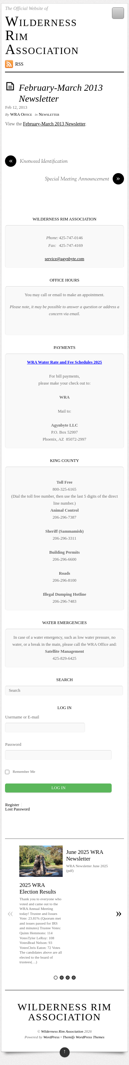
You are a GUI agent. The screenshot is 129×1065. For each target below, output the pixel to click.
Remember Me (24, 771)
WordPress (51, 1037)
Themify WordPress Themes (83, 1037)
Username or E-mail (22, 717)
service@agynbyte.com (64, 258)
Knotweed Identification (36, 161)
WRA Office (21, 114)
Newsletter (49, 114)
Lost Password (17, 809)
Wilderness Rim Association (64, 1011)
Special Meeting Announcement (84, 179)
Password (13, 744)
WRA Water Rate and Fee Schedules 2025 (64, 362)
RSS (19, 64)
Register (12, 805)
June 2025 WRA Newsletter (84, 855)
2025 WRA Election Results (37, 888)
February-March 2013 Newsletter (54, 123)
